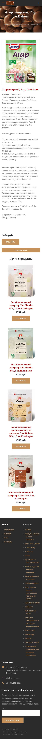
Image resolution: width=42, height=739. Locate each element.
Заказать (10, 242)
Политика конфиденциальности (15, 732)
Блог (6, 538)
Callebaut (29, 552)
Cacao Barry (30, 548)
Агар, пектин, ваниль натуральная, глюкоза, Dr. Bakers (31, 593)
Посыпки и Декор (32, 544)
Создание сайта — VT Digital (13, 734)
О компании (9, 530)
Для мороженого (32, 583)
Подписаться (12, 720)
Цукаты (28, 638)
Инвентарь (29, 634)
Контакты (8, 542)
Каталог (28, 21)
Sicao (27, 556)
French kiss (30, 630)
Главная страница (14, 21)
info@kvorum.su (12, 678)
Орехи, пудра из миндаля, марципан (32, 569)
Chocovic (29, 607)
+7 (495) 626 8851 (13, 683)
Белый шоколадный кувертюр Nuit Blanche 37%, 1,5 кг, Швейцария (21, 305)
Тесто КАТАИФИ (32, 642)
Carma (28, 530)
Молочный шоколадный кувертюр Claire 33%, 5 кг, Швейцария (21, 495)
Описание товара (21, 250)
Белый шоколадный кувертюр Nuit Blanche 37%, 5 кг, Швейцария (21, 367)
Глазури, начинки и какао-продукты (32, 537)
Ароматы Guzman (32, 603)
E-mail (3, 708)
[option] (21, 61)
